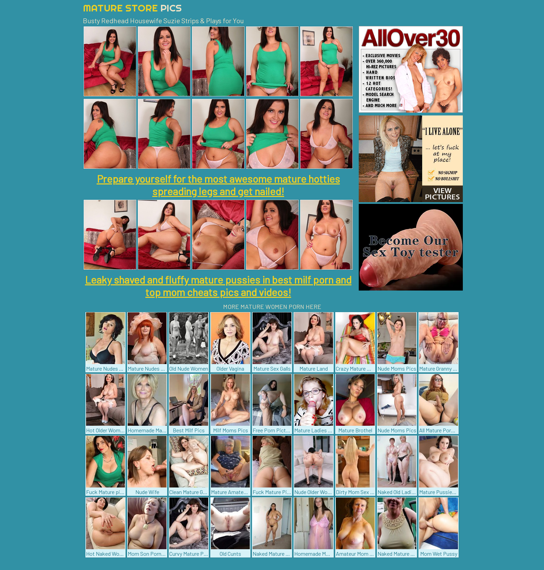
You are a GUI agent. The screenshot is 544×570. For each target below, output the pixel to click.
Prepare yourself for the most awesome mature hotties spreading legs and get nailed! (218, 184)
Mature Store (132, 8)
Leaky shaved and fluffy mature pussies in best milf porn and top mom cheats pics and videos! (218, 285)
